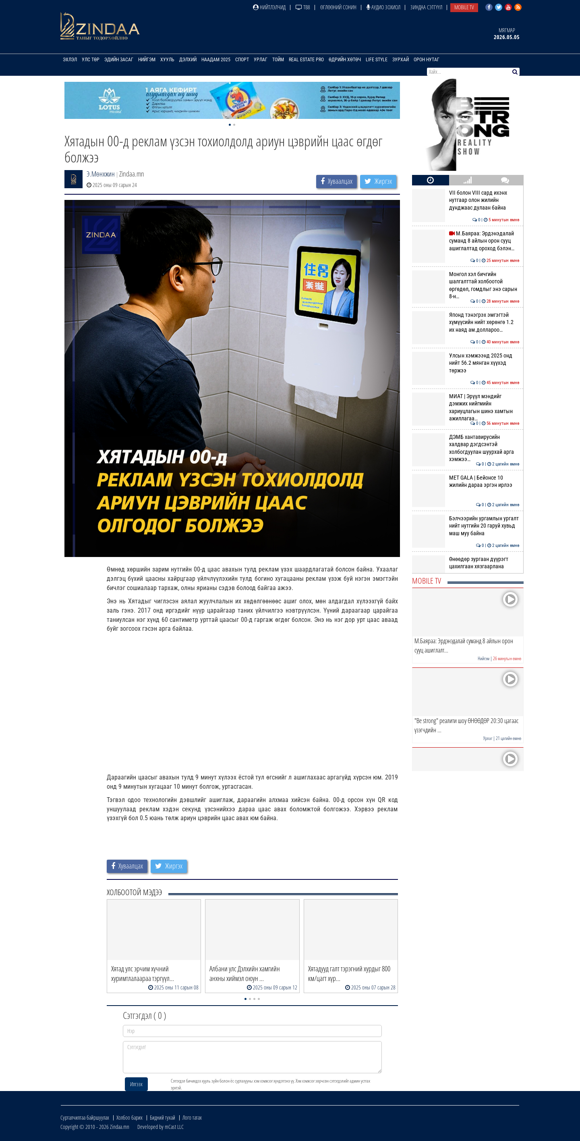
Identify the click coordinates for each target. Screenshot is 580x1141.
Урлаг (260, 59)
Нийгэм (146, 59)
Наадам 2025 (215, 59)
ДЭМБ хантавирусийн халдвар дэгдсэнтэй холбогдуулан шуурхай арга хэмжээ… (466, 448)
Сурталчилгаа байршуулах (84, 1117)
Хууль (167, 59)
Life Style (376, 59)
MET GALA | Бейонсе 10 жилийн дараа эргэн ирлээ (466, 481)
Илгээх (136, 1084)
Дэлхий (188, 59)
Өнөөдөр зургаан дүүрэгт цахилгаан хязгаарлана (466, 562)
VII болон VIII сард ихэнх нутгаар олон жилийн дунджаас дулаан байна (466, 200)
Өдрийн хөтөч (345, 59)
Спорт (242, 59)
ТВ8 (303, 7)
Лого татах (192, 1117)
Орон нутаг (426, 59)
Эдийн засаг (118, 59)
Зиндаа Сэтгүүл (426, 7)
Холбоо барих (129, 1117)
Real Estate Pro (306, 59)
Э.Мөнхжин (101, 174)
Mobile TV (464, 7)
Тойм (278, 59)
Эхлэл (70, 59)
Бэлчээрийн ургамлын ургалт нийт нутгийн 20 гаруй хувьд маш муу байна (466, 526)
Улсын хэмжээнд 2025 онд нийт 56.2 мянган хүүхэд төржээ (466, 363)
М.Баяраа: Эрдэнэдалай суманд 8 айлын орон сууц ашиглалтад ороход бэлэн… (466, 241)
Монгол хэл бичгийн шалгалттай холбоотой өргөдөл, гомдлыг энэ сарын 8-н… (466, 285)
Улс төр (90, 59)
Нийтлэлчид (269, 7)
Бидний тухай (162, 1117)
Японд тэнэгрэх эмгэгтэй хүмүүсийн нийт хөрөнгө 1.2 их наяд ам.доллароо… (466, 322)
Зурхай (400, 59)
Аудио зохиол (383, 7)
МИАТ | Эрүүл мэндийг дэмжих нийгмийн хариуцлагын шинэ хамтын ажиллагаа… (466, 407)
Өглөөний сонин (338, 7)
